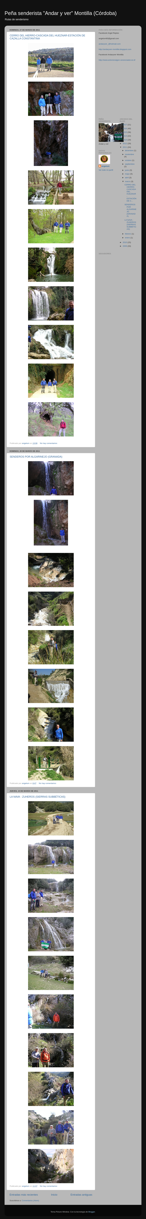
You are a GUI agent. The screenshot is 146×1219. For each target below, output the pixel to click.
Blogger (91, 1212)
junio (127, 170)
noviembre (129, 154)
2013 (125, 140)
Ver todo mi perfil (106, 170)
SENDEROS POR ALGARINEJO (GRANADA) (36, 456)
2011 (125, 147)
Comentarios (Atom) (30, 1200)
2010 (125, 242)
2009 (125, 246)
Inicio (54, 1194)
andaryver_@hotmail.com (110, 44)
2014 (125, 136)
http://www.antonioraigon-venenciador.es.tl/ (117, 60)
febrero (128, 234)
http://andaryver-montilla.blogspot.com (115, 49)
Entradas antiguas (81, 1194)
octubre (128, 160)
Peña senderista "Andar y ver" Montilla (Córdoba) (61, 13)
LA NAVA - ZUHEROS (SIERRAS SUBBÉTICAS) (37, 796)
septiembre (130, 164)
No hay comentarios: (49, 443)
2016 (125, 128)
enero (127, 238)
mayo (127, 174)
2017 (125, 125)
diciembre (129, 150)
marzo (128, 181)
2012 (125, 143)
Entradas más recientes (24, 1194)
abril (127, 178)
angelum (106, 166)
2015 (125, 132)
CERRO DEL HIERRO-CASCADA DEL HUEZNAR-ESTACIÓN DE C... (130, 193)
